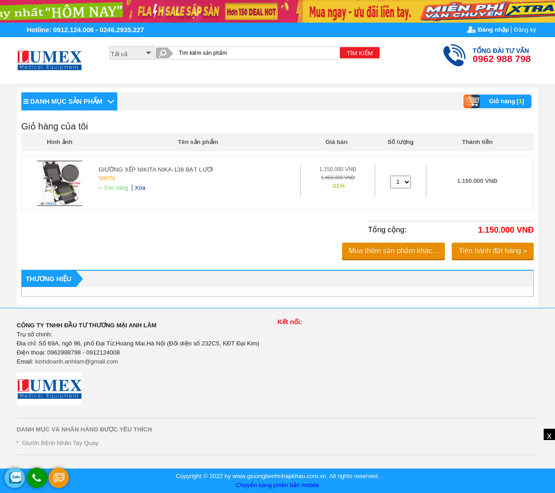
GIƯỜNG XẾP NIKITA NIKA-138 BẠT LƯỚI (155, 169)
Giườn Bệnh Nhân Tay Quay (60, 443)
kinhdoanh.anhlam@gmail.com (76, 361)
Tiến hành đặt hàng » (492, 250)
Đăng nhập (493, 29)
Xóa (140, 187)
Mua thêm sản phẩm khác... (394, 250)
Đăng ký (525, 29)
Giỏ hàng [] (495, 101)
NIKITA (107, 178)
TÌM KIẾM (359, 53)
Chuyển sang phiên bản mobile (277, 485)
